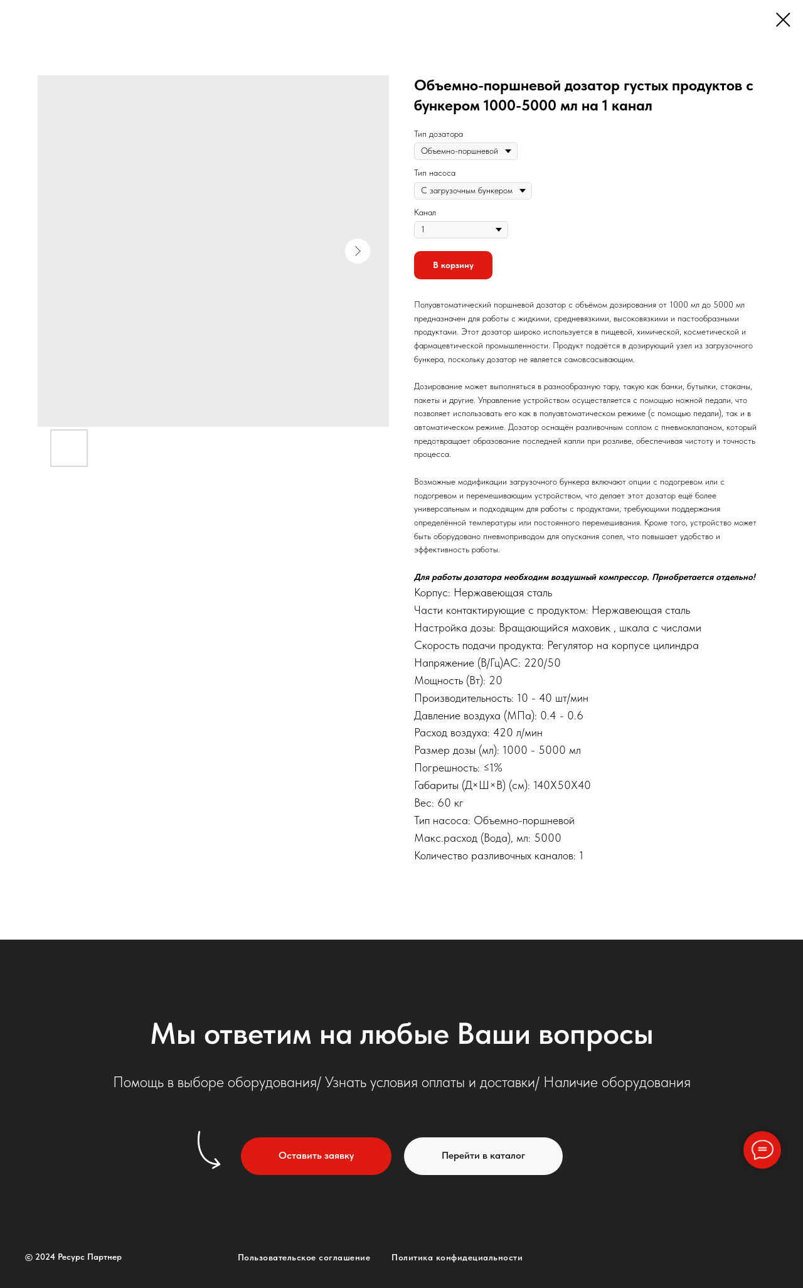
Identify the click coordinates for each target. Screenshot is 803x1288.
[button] (316, 1156)
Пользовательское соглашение (304, 1257)
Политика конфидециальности (457, 1257)
